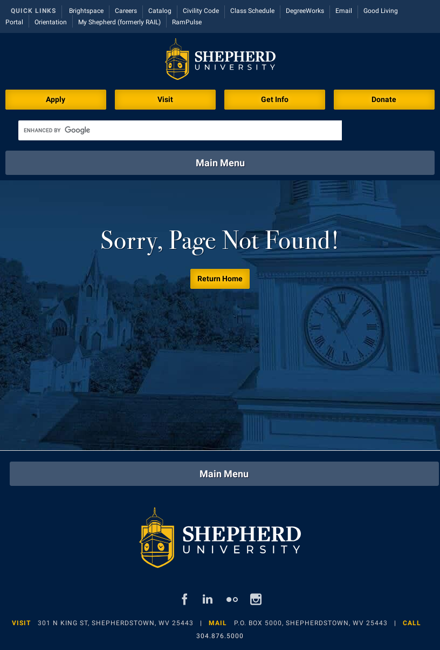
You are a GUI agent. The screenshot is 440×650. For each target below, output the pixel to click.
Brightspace (86, 11)
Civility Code (201, 11)
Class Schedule (252, 11)
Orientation (51, 22)
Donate (384, 99)
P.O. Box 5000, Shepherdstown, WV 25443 (311, 623)
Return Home (220, 278)
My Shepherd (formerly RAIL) (119, 22)
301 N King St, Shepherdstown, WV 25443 (116, 623)
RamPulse (187, 22)
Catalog (159, 11)
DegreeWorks (305, 11)
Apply (55, 99)
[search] (180, 130)
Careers (126, 11)
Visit (165, 99)
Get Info (274, 99)
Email (343, 11)
